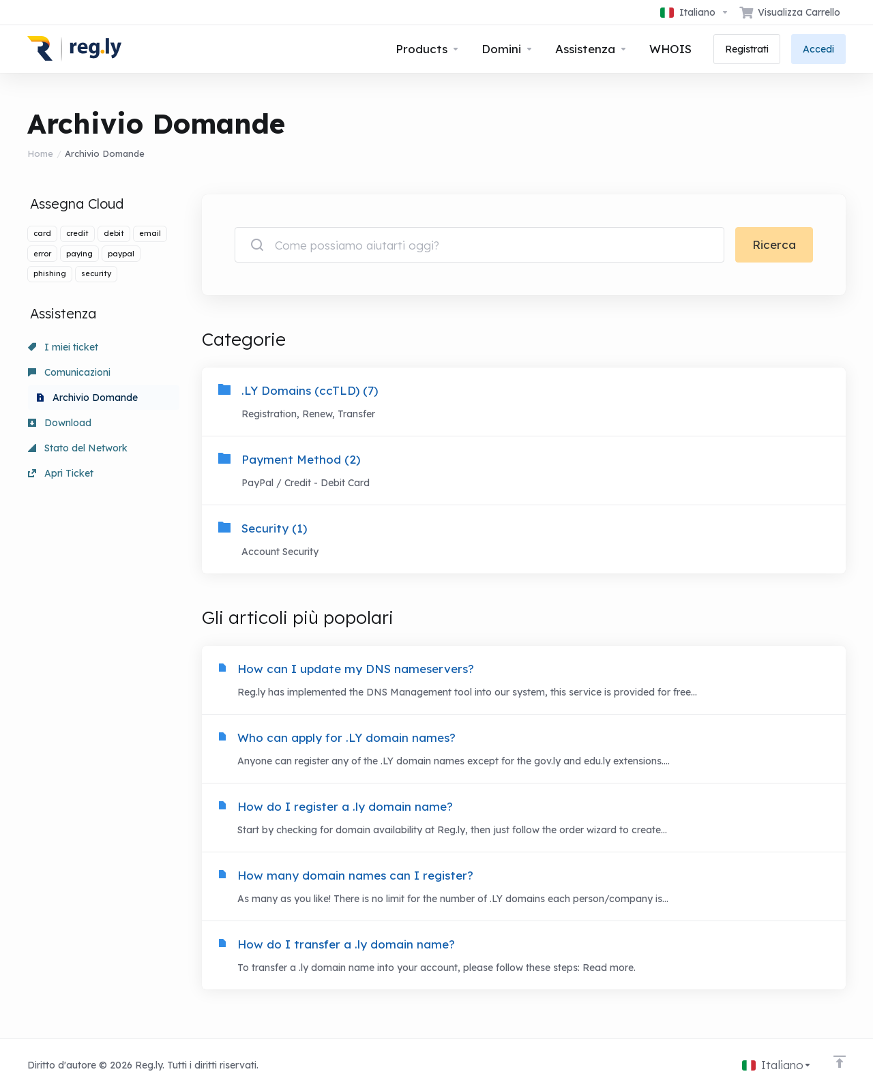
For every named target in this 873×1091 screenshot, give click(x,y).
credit (77, 233)
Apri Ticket (60, 473)
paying (79, 253)
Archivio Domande (87, 397)
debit (114, 233)
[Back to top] (840, 1061)
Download (59, 423)
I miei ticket (63, 347)
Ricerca (774, 244)
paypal (121, 253)
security (96, 273)
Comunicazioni (69, 372)
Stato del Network (78, 448)
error (42, 253)
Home (40, 153)
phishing (49, 273)
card (42, 233)
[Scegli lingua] (695, 12)
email (150, 233)
